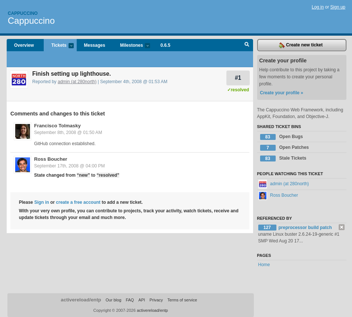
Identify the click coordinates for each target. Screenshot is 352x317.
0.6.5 (165, 45)
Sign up (337, 7)
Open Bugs (281, 137)
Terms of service (182, 300)
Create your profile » (281, 92)
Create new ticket (301, 45)
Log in (318, 7)
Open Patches (284, 148)
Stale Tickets (283, 158)
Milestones (131, 46)
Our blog (113, 300)
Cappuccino (23, 13)
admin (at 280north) (77, 81)
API (142, 300)
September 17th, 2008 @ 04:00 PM (69, 166)
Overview (24, 45)
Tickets (58, 46)
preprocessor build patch (305, 227)
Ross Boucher (50, 159)
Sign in (41, 202)
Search (247, 45)
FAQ (130, 300)
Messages (94, 45)
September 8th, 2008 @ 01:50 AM (68, 132)
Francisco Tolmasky (57, 125)
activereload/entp (81, 300)
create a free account (78, 202)
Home (264, 264)
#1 (238, 78)
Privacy (156, 300)
